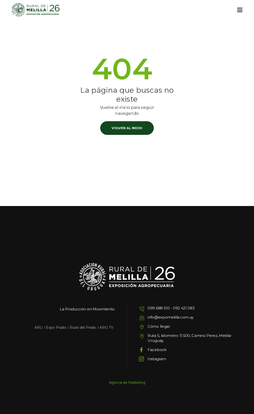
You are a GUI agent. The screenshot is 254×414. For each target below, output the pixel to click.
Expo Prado (56, 327)
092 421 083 (184, 308)
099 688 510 (159, 308)
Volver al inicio (127, 128)
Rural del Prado (83, 327)
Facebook (157, 349)
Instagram (157, 358)
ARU (38, 327)
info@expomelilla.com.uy (170, 317)
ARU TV (106, 327)
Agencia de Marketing (127, 382)
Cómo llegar (159, 326)
